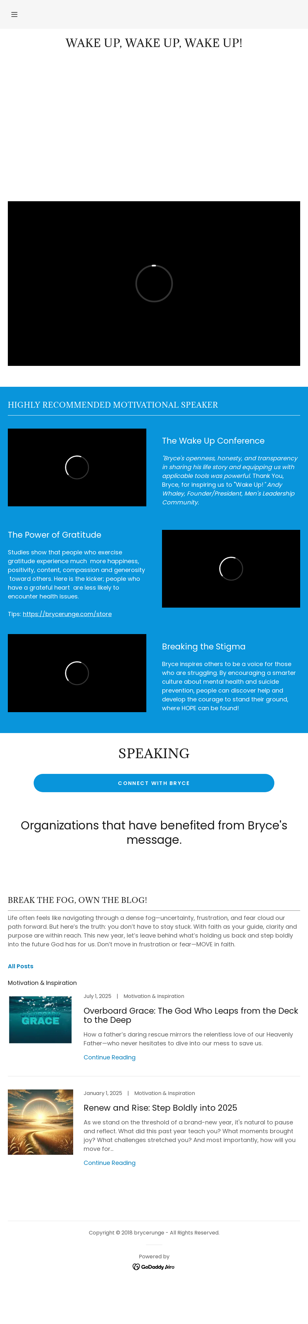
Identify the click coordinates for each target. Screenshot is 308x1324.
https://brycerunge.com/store (67, 614)
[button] (14, 14)
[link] (154, 45)
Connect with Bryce (154, 783)
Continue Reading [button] (110, 1057)
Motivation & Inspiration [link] (42, 983)
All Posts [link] (20, 966)
